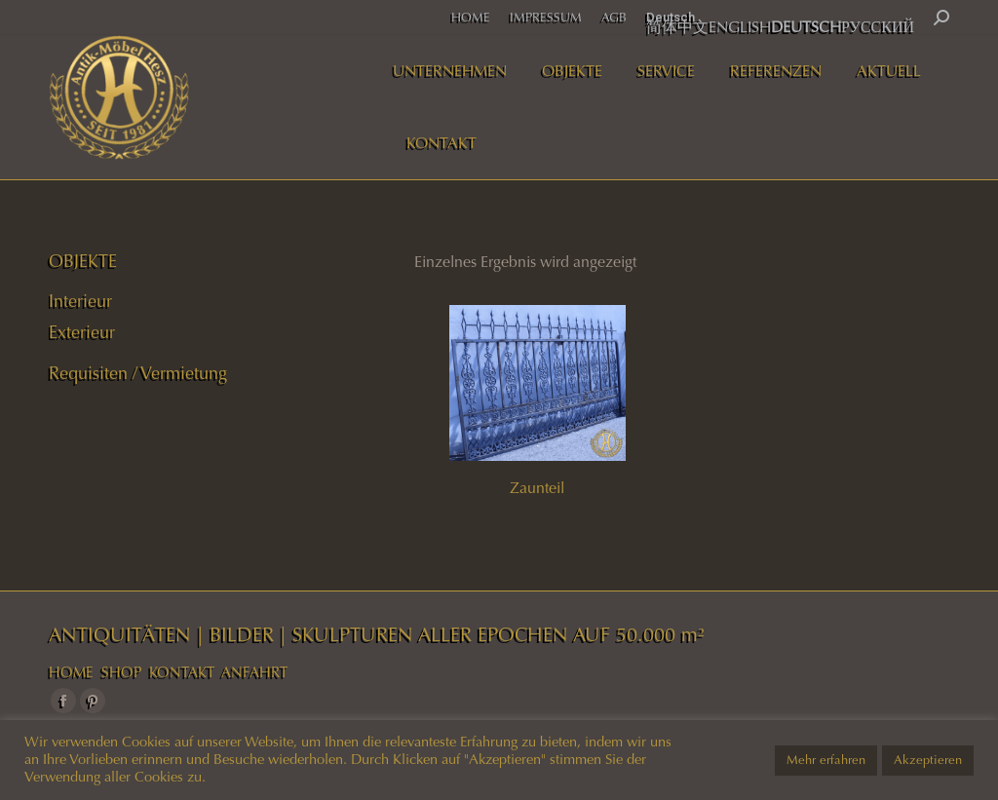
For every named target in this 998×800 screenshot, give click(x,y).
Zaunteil (537, 487)
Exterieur (82, 332)
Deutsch (670, 17)
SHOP (121, 672)
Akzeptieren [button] (928, 760)
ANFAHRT (254, 672)
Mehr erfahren (826, 760)
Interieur (80, 301)
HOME (71, 672)
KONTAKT (181, 672)
